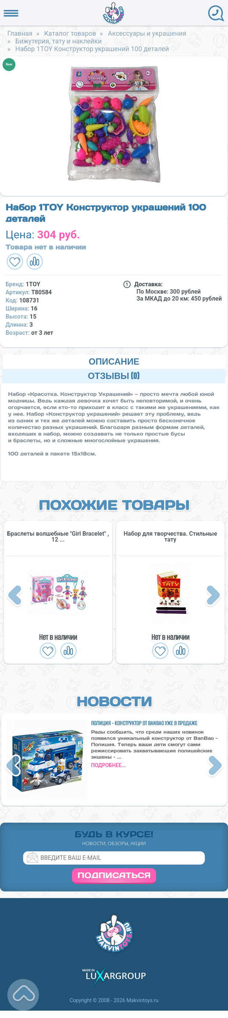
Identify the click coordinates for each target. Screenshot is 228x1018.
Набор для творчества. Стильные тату (170, 537)
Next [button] (213, 596)
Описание (114, 362)
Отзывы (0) (114, 376)
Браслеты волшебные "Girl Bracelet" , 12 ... (58, 537)
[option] (113, 124)
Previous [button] (16, 596)
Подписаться (114, 875)
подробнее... (108, 765)
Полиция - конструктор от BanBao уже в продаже (144, 723)
